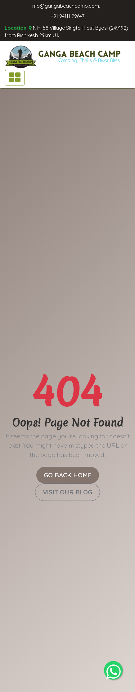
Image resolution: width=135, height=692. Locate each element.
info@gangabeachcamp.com (65, 6)
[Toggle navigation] (15, 77)
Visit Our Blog (67, 492)
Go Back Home (68, 475)
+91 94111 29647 (67, 16)
